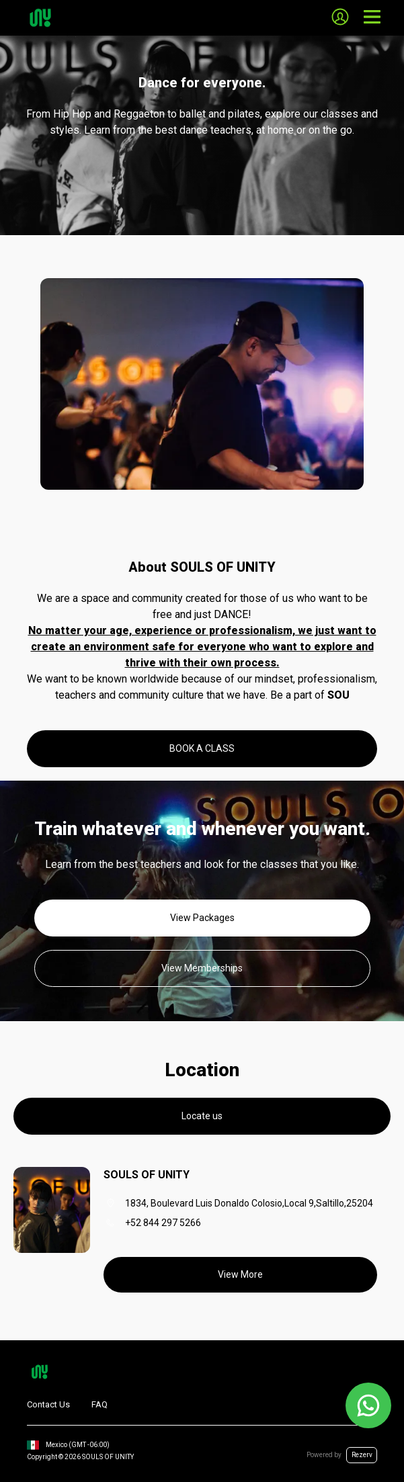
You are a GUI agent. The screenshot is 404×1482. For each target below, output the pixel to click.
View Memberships (202, 968)
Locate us (202, 1115)
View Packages (202, 917)
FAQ (99, 1404)
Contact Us (48, 1404)
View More (240, 1274)
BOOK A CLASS (202, 748)
